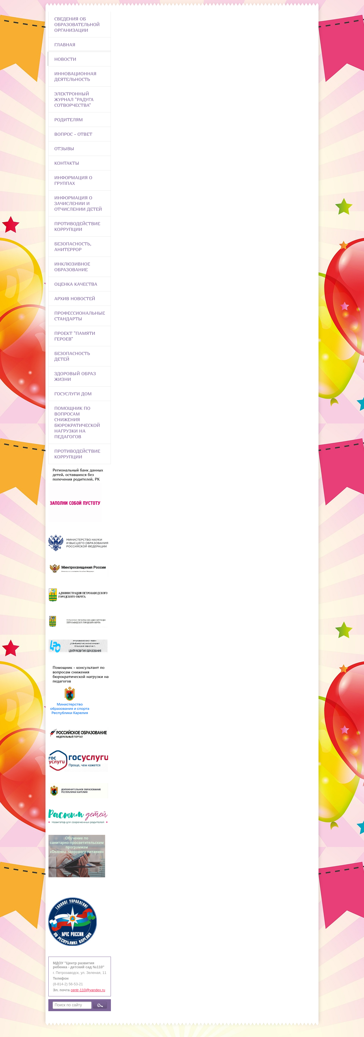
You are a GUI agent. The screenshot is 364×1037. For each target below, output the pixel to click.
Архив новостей (74, 298)
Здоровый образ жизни (75, 376)
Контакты (66, 163)
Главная (64, 44)
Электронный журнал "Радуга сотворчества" (74, 99)
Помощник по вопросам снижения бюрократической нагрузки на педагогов (77, 422)
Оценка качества (75, 284)
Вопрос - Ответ (73, 134)
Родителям (68, 119)
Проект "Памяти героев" (74, 336)
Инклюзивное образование (72, 266)
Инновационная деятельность (75, 76)
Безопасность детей (72, 356)
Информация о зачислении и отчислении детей (78, 203)
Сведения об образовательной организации (77, 24)
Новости (65, 59)
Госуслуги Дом (73, 394)
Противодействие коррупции (77, 226)
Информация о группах (73, 180)
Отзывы (64, 148)
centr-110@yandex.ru (88, 990)
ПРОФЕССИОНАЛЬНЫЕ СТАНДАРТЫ (79, 316)
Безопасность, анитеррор (72, 246)
